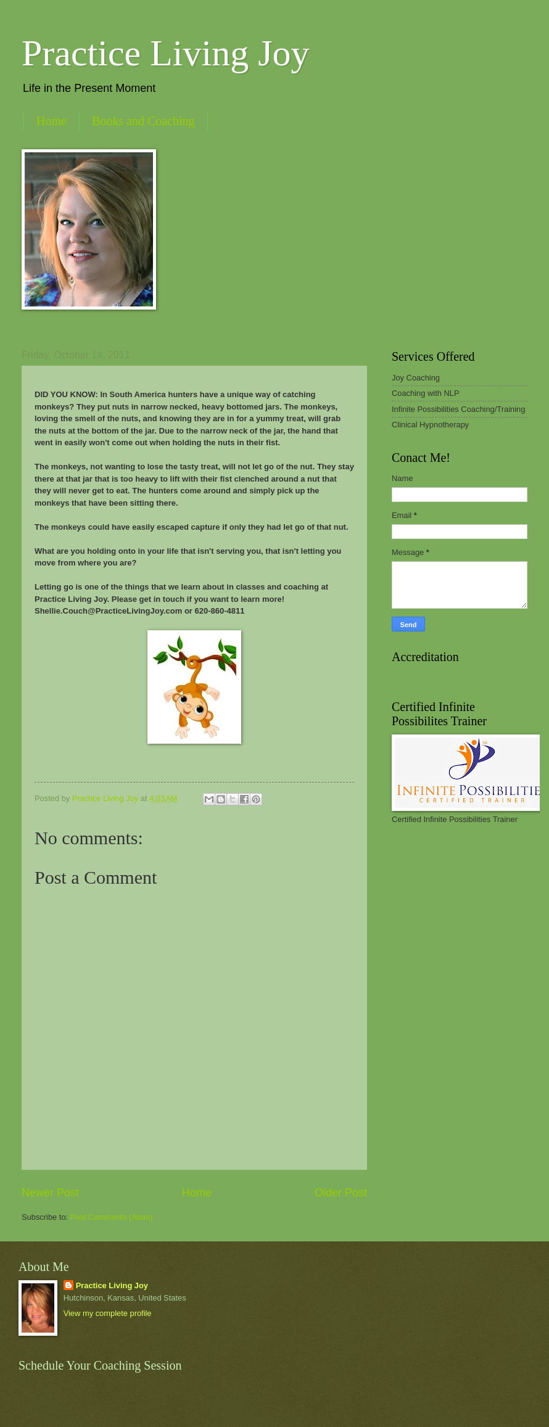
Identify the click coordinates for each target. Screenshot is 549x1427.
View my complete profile (108, 1313)
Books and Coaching (143, 121)
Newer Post (50, 1192)
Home (51, 121)
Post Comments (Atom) (111, 1217)
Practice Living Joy (166, 53)
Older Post (341, 1192)
